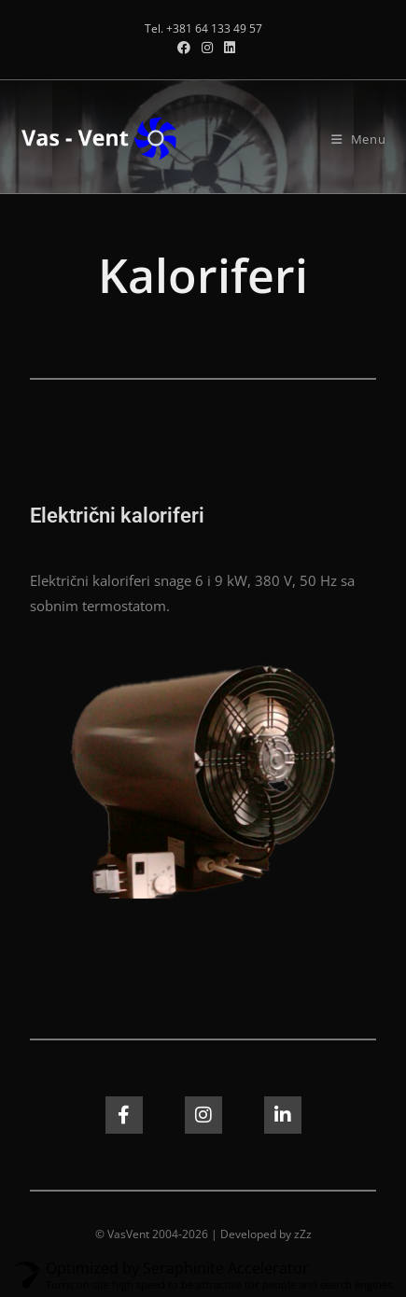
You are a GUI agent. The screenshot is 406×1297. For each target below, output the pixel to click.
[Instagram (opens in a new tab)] (207, 47)
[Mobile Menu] (358, 139)
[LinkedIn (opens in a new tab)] (226, 47)
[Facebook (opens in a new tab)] (184, 47)
